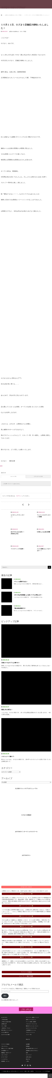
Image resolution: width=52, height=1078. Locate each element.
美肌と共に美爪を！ (7, 709)
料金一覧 (28, 1039)
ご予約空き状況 (4, 1019)
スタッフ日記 (23, 31)
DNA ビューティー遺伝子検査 (7, 1048)
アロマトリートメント (30, 1032)
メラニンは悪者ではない (20, 581)
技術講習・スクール (5, 1061)
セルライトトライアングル (31, 1028)
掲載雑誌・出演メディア (6, 1052)
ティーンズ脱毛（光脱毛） (31, 1021)
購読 (5, 996)
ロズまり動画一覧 (4, 1032)
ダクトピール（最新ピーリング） (32, 1017)
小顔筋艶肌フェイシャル (31, 1030)
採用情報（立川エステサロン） (32, 1050)
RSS (30, 1065)
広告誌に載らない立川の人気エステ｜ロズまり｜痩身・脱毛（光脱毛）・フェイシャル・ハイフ (24, 1071)
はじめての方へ (4, 1017)
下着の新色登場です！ (20, 608)
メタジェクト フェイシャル (31, 1023)
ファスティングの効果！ (17, 549)
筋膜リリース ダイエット (31, 1019)
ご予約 (27, 1061)
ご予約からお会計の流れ (6, 1021)
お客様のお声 (4, 1023)
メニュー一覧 (28, 1034)
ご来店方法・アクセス (5, 1028)
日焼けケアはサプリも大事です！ (10, 662)
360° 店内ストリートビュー (6, 1030)
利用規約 (28, 1046)
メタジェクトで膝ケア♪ (7, 756)
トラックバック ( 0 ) (38, 476)
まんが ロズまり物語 (5, 1034)
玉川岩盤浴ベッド (4, 1050)
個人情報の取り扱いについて (32, 1048)
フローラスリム (4, 1046)
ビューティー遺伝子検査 (26, 976)
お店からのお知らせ (14, 31)
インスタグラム (4, 1059)
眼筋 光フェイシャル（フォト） (32, 1025)
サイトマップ (28, 1054)
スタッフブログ (4, 1054)
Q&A (27, 1052)
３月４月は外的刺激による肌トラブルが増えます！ (28, 595)
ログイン (18, 496)
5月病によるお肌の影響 (43, 532)
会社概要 (28, 1044)
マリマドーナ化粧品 (5, 1044)
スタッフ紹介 (4, 1025)
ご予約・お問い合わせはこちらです (26, 1010)
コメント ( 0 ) (13, 476)
